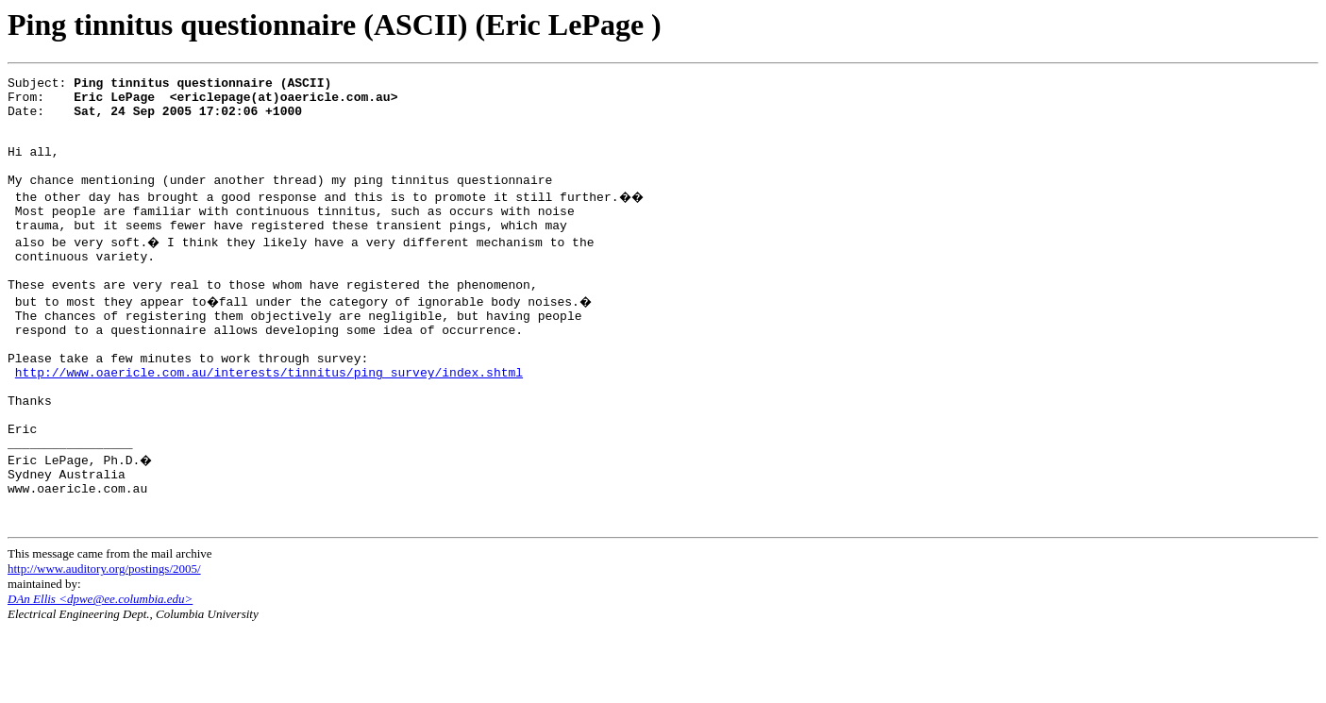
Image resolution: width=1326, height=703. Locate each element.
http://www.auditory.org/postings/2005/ (104, 642)
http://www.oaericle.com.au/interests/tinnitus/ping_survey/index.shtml (269, 419)
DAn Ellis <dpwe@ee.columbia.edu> (100, 672)
